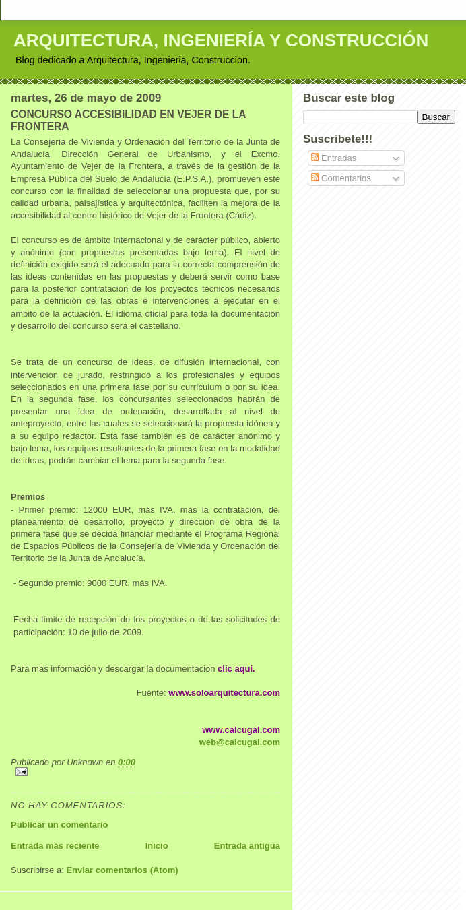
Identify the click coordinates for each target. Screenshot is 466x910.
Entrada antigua (247, 846)
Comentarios (341, 178)
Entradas (334, 158)
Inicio (156, 846)
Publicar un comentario (59, 825)
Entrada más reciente (55, 846)
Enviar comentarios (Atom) (122, 870)
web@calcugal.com (239, 742)
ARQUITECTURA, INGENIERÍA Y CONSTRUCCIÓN (220, 40)
